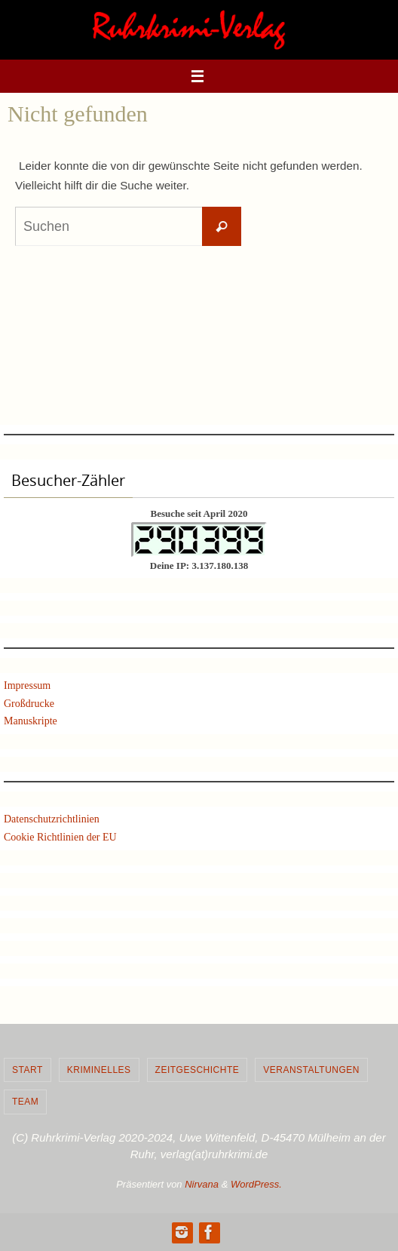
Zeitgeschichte (197, 1070)
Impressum (27, 685)
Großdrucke (29, 703)
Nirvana (202, 1184)
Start (27, 1070)
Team (25, 1101)
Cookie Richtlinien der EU (60, 837)
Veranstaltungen (311, 1070)
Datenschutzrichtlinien (52, 819)
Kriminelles (99, 1070)
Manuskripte (30, 721)
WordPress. (256, 1184)
